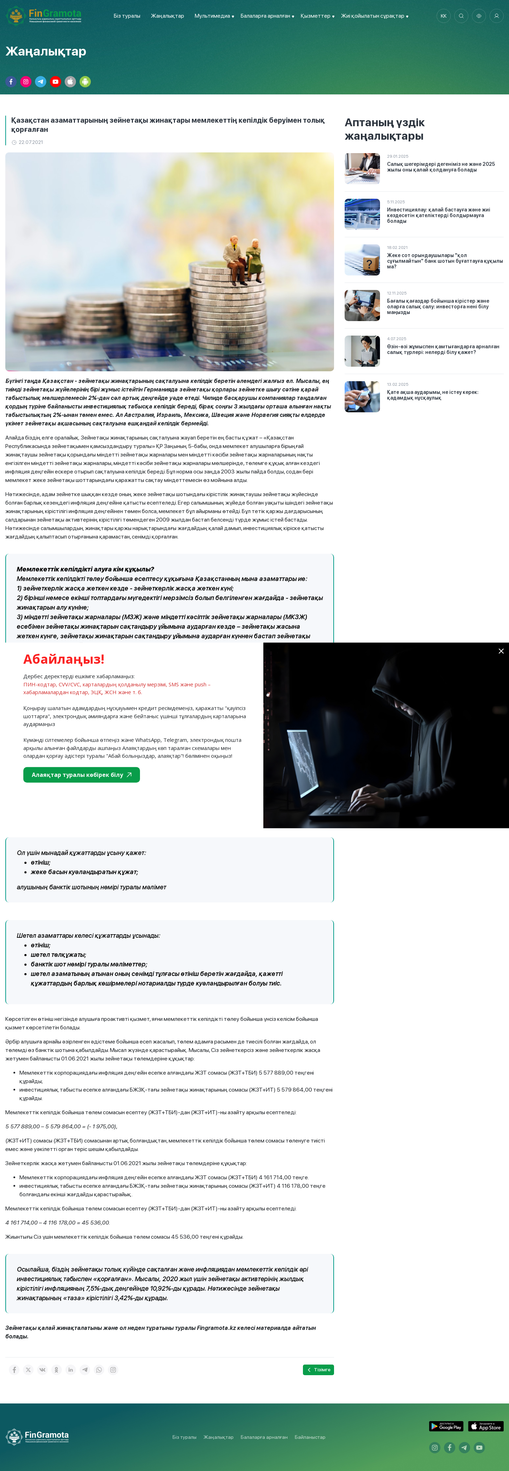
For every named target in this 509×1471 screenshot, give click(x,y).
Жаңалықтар (167, 15)
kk (443, 16)
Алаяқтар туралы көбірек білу (81, 775)
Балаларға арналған (264, 1437)
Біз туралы (127, 15)
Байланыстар (310, 1437)
